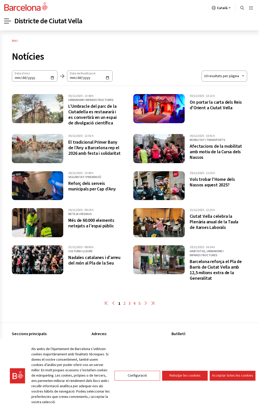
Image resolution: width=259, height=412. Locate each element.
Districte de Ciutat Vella (48, 21)
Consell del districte (29, 341)
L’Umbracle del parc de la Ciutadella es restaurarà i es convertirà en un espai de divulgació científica (92, 115)
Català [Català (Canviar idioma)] (221, 9)
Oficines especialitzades (32, 348)
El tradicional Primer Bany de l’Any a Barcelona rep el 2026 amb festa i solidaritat (94, 148)
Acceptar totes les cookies (232, 387)
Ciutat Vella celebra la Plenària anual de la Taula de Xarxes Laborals (214, 222)
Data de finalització (82, 73)
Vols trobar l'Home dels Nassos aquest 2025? (212, 182)
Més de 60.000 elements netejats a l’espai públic (91, 223)
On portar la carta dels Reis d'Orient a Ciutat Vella (216, 105)
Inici (15, 40)
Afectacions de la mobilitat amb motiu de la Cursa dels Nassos (216, 152)
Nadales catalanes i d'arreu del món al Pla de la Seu (94, 260)
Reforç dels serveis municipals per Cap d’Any (92, 186)
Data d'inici (22, 73)
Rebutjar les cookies (185, 387)
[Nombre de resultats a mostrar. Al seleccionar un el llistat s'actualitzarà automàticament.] (224, 76)
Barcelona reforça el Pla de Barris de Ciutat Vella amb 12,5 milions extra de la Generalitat (216, 270)
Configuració (137, 387)
